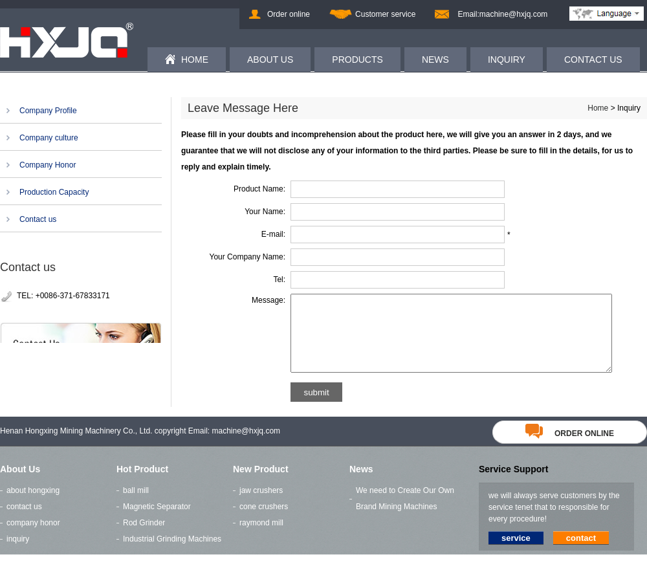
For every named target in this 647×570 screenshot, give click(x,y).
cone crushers (263, 522)
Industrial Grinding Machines (172, 554)
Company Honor (47, 165)
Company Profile (48, 110)
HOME (194, 59)
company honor (33, 538)
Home (597, 108)
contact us (24, 522)
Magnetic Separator (157, 522)
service (516, 553)
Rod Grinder (144, 538)
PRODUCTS (357, 59)
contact (581, 553)
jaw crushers (261, 505)
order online (569, 449)
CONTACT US (593, 59)
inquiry (17, 554)
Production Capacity (54, 192)
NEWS (435, 59)
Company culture (48, 137)
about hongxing (33, 505)
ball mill (136, 505)
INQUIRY (506, 59)
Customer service (385, 14)
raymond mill (261, 538)
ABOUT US (270, 59)
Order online (288, 14)
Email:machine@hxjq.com (502, 14)
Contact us (37, 219)
